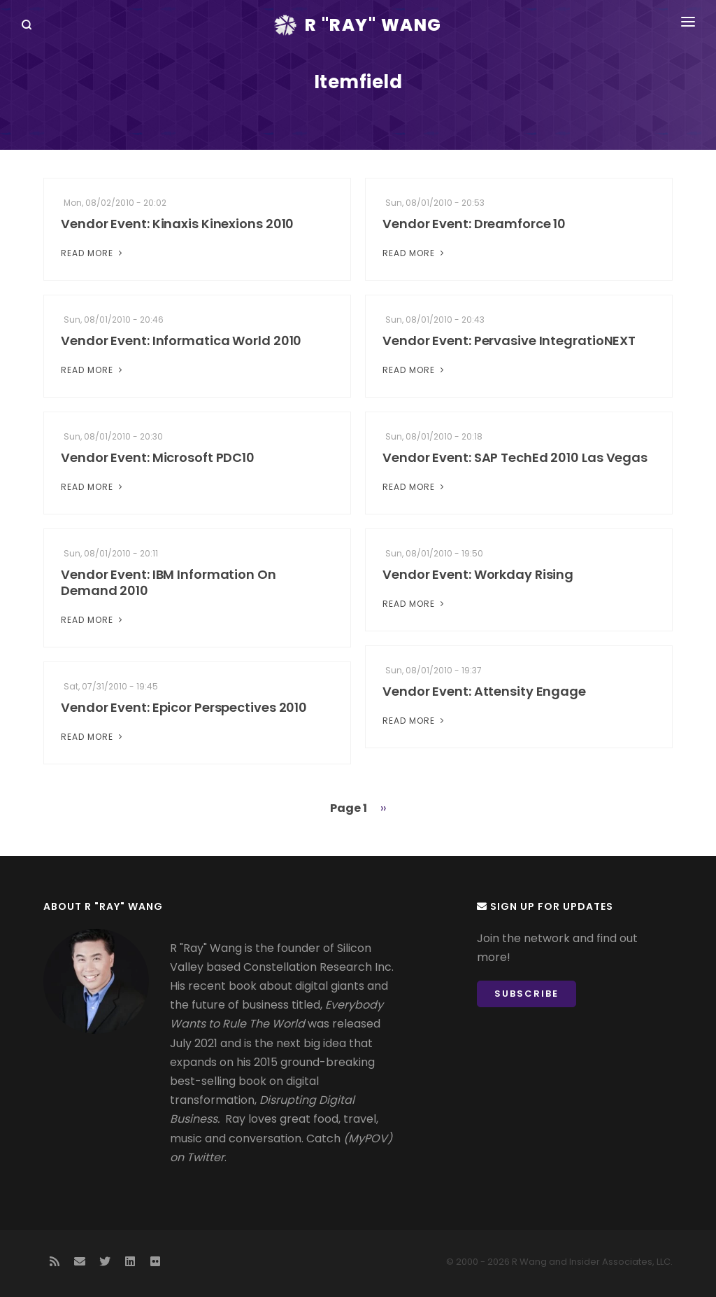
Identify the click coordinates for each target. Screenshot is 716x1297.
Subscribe (526, 993)
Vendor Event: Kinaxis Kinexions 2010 (177, 223)
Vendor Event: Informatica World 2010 (181, 340)
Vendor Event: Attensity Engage (484, 691)
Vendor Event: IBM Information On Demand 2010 (168, 582)
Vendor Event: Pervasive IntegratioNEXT (509, 340)
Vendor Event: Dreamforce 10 (474, 223)
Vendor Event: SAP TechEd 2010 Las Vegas (514, 457)
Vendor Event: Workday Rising (477, 574)
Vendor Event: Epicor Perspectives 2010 (184, 707)
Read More (93, 253)
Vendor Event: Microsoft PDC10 (158, 457)
